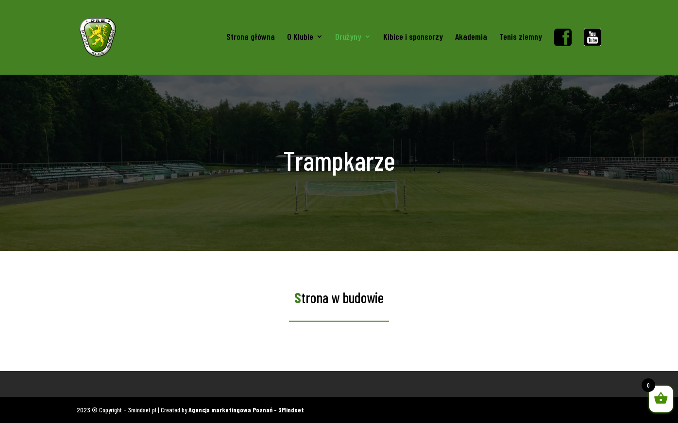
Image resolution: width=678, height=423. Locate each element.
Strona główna (250, 37)
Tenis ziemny (520, 37)
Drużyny (348, 37)
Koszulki (88, 384)
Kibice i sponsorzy (413, 37)
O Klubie (300, 37)
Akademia (471, 37)
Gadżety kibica (130, 384)
